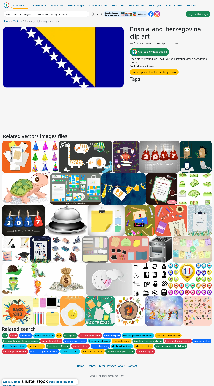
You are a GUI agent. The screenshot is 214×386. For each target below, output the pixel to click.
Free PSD (192, 5)
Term (102, 366)
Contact (132, 366)
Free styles (155, 5)
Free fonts (57, 5)
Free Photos (39, 5)
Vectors (17, 21)
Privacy (111, 366)
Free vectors (20, 5)
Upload (96, 14)
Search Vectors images (18, 14)
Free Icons (118, 5)
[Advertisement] (93, 110)
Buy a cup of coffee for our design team (154, 72)
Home (6, 21)
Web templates (98, 5)
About (121, 366)
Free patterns (174, 5)
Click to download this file (149, 52)
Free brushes (136, 5)
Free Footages (76, 5)
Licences (91, 366)
